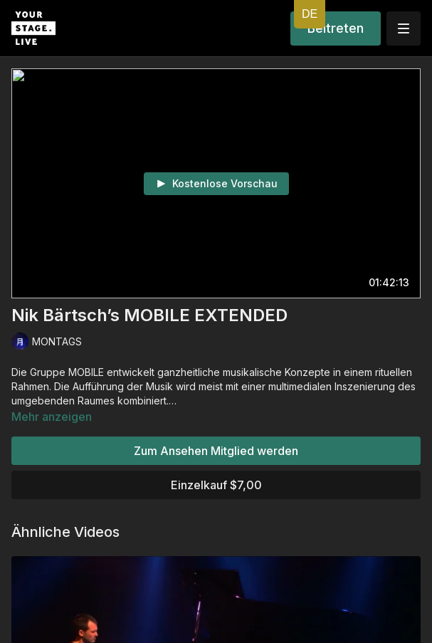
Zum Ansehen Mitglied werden (216, 451)
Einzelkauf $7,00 (216, 485)
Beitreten (335, 28)
